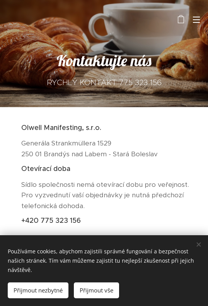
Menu (196, 19)
